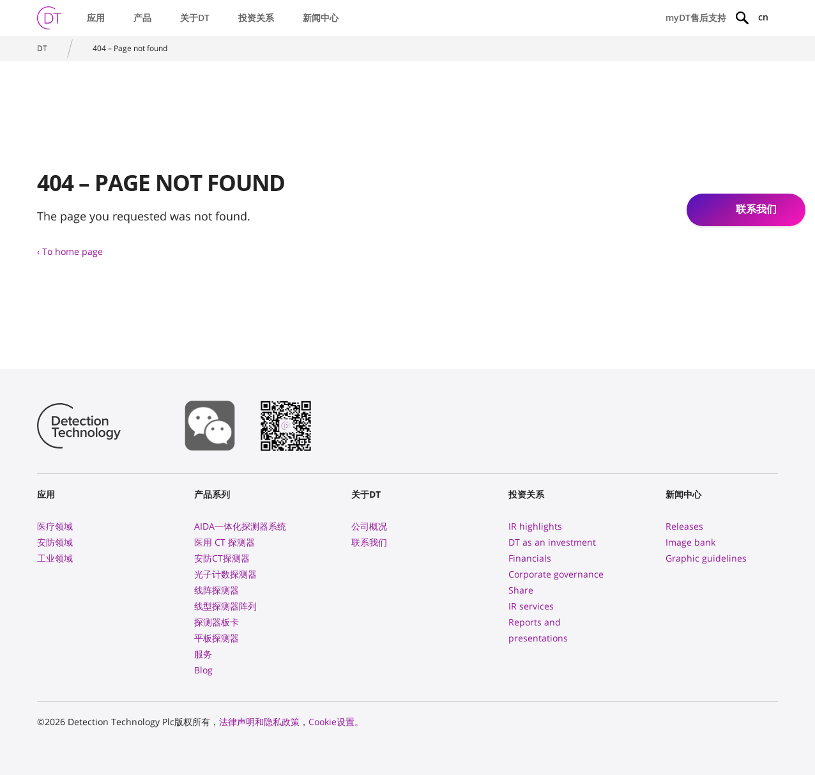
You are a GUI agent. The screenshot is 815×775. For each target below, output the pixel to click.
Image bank (690, 542)
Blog (203, 670)
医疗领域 (55, 526)
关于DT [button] (194, 18)
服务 (203, 654)
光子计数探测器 (225, 574)
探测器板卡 (216, 622)
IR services (531, 606)
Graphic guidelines (706, 558)
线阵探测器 (216, 590)
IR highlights (535, 526)
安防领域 (55, 542)
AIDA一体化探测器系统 (240, 526)
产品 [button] (142, 18)
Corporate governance (556, 574)
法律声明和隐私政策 (259, 722)
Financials (529, 558)
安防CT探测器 (222, 558)
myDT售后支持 (696, 18)
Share (520, 590)
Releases (684, 526)
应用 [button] (96, 18)
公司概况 (369, 526)
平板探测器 (216, 638)
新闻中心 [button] (321, 18)
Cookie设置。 (335, 722)
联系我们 (369, 542)
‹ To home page (70, 251)
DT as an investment (552, 542)
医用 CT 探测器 (224, 542)
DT (42, 48)
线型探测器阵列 (225, 606)
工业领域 (55, 558)
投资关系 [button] (256, 18)
